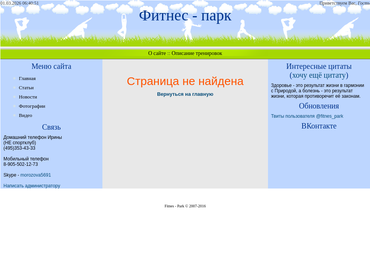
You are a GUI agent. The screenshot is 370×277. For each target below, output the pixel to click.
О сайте (157, 53)
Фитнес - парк (185, 15)
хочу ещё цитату (319, 75)
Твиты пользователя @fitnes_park (307, 116)
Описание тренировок (197, 53)
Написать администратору (31, 186)
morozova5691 (35, 175)
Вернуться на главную (185, 94)
